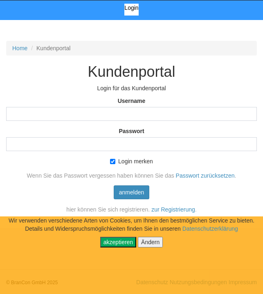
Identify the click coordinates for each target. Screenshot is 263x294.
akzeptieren (118, 242)
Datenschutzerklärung (210, 228)
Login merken (131, 161)
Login (131, 7)
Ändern (150, 242)
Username (132, 101)
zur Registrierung (173, 209)
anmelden (131, 192)
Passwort (131, 131)
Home (19, 48)
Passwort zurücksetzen (205, 175)
